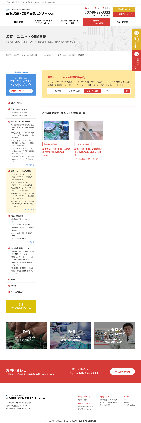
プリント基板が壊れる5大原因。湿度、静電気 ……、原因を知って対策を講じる (22, 145)
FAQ (97, 9)
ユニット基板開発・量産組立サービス (22, 236)
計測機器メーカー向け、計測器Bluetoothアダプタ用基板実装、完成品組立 (22, 206)
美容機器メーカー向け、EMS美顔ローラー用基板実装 (22, 191)
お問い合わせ (124, 9)
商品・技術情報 (122, 24)
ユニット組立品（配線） (82, 161)
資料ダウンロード (124, 15)
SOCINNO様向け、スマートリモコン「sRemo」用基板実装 (22, 186)
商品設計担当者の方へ (19, 118)
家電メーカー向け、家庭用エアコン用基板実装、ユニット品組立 (88, 154)
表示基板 (45, 158)
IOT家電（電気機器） (83, 146)
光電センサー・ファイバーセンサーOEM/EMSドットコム (22, 260)
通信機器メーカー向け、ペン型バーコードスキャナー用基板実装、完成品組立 (22, 198)
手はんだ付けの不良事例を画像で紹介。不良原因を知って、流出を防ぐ (22, 137)
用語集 (106, 9)
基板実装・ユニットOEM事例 (96, 24)
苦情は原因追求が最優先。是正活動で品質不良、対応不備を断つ (22, 129)
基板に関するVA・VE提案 (109, 402)
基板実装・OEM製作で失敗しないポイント (43, 24)
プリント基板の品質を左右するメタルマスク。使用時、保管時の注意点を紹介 (22, 153)
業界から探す (74, 93)
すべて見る (29, 167)
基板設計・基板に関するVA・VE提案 (69, 24)
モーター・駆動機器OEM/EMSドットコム (22, 266)
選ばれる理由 (18, 24)
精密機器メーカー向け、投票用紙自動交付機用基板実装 (56, 152)
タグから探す (92, 93)
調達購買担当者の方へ (19, 114)
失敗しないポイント (17, 111)
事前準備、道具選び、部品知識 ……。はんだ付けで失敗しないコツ (22, 161)
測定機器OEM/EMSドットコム (22, 270)
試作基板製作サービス (19, 241)
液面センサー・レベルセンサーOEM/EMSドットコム (22, 255)
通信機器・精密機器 (51, 146)
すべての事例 (56, 93)
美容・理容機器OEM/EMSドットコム (22, 274)
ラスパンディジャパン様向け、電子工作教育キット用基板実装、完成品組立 (22, 179)
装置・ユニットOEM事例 (19, 173)
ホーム (89, 9)
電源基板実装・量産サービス (21, 227)
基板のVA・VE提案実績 (19, 124)
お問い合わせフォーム (21, 308)
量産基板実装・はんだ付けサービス (22, 222)
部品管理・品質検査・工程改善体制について (22, 231)
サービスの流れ (15, 294)
